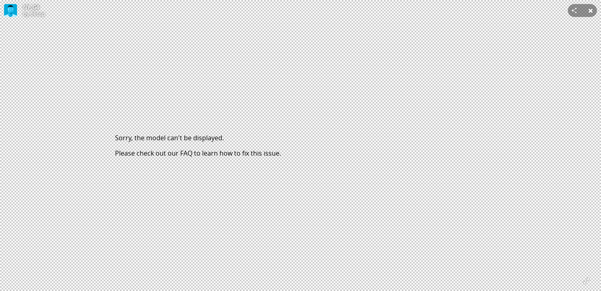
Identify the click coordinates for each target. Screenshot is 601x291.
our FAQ (180, 153)
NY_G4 (31, 7)
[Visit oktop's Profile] (10, 10)
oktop (37, 13)
